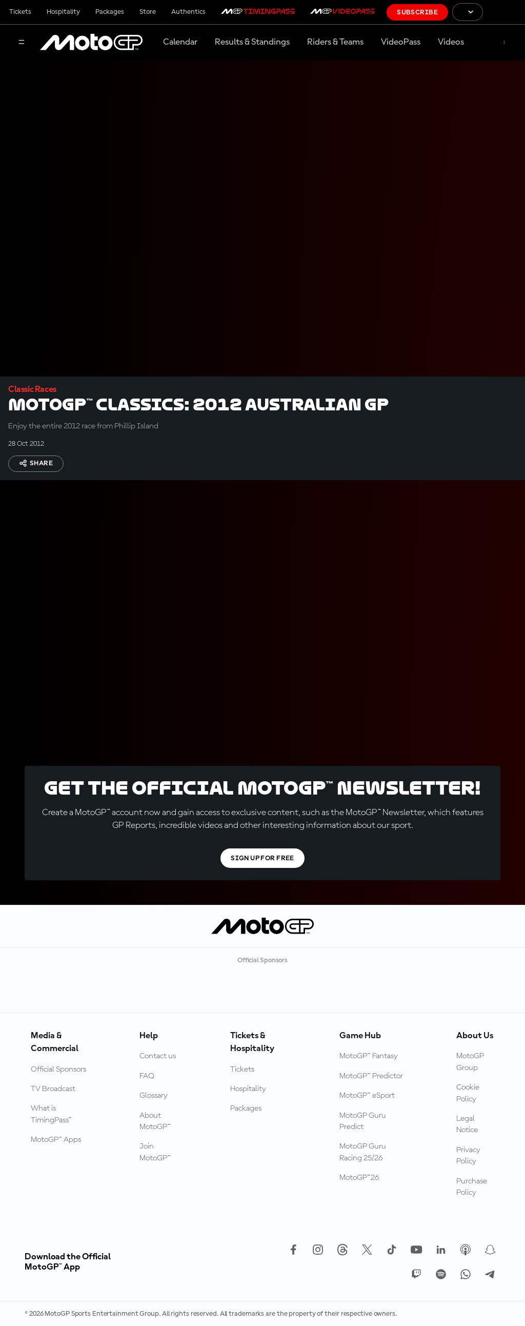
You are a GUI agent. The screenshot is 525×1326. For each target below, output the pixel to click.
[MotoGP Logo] (91, 42)
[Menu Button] (21, 43)
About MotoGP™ (155, 1121)
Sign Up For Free (262, 858)
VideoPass (400, 42)
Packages (109, 11)
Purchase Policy (471, 1187)
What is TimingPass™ (51, 1114)
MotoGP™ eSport (367, 1096)
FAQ (146, 1076)
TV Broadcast (53, 1089)
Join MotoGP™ (155, 1152)
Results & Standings (252, 42)
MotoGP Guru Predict (362, 1121)
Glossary (153, 1096)
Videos (451, 42)
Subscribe (417, 12)
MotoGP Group (470, 1062)
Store (147, 11)
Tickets (20, 11)
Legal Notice (467, 1124)
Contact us (157, 1056)
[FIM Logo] (504, 12)
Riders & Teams (335, 42)
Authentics (188, 11)
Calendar (180, 42)
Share (36, 463)
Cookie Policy (467, 1093)
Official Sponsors (58, 1069)
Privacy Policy (468, 1155)
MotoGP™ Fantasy (368, 1056)
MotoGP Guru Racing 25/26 (362, 1152)
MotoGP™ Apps (56, 1140)
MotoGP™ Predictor (371, 1076)
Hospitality (63, 11)
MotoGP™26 (359, 1178)
